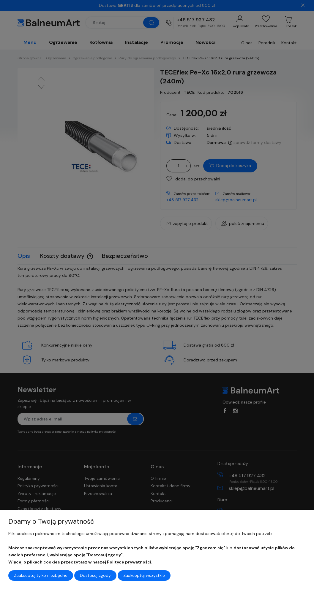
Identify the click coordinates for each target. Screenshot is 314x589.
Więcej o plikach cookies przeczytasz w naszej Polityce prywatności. (80, 562)
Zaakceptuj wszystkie (144, 575)
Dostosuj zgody (95, 575)
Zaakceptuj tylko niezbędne (40, 575)
